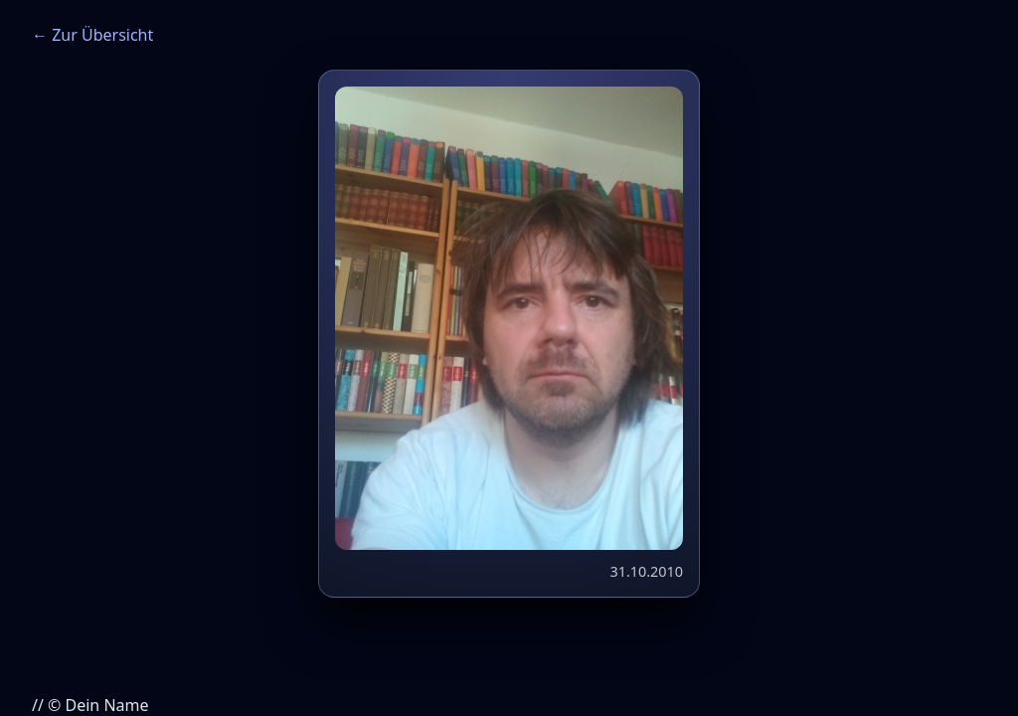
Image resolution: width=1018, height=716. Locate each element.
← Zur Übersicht (92, 35)
